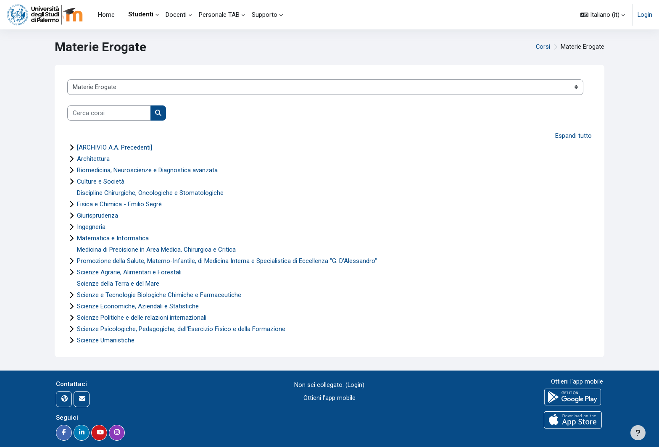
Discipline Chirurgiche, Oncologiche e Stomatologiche (150, 193)
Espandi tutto (573, 135)
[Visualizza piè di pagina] (638, 432)
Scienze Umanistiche (105, 340)
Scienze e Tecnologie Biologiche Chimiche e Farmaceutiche (159, 295)
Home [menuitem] (106, 14)
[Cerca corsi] (109, 113)
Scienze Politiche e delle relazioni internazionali (141, 317)
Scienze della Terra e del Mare (118, 283)
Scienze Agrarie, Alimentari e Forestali (129, 272)
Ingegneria (91, 227)
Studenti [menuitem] (140, 14)
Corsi (542, 47)
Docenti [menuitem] (176, 14)
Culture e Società (100, 181)
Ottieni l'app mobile (329, 398)
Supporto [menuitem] (264, 14)
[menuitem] (121, 14)
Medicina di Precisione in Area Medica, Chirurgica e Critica (156, 249)
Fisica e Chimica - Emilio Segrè (119, 204)
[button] (602, 14)
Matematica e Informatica (113, 238)
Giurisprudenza (97, 215)
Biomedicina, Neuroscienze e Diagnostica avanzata (147, 170)
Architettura (93, 159)
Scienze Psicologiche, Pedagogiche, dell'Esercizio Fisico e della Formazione (181, 329)
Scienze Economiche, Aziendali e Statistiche (138, 306)
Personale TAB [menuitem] (219, 14)
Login (644, 14)
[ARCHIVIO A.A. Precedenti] (114, 147)
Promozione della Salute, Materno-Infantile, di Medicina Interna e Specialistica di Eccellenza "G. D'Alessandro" (227, 261)
